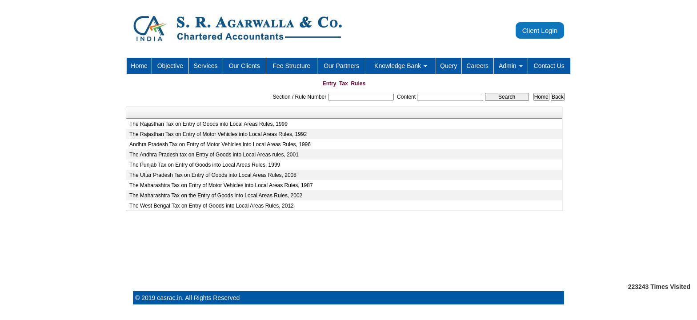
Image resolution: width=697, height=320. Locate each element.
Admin (511, 65)
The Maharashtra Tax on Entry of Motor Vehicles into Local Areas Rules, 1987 (221, 185)
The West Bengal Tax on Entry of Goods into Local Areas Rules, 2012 (211, 206)
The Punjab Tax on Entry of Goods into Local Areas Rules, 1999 (204, 165)
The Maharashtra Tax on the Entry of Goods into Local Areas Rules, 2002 (215, 195)
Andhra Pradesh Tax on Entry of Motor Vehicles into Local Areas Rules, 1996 (220, 144)
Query (448, 65)
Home (139, 65)
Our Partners (341, 65)
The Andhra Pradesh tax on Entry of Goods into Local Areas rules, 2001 (214, 155)
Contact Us (549, 65)
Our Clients (244, 65)
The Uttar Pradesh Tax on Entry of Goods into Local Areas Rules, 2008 (212, 175)
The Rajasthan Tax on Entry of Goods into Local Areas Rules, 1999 (208, 124)
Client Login (539, 30)
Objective (170, 65)
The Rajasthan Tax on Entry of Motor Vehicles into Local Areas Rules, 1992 (218, 134)
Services (206, 65)
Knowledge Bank (400, 65)
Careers (477, 65)
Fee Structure (291, 65)
